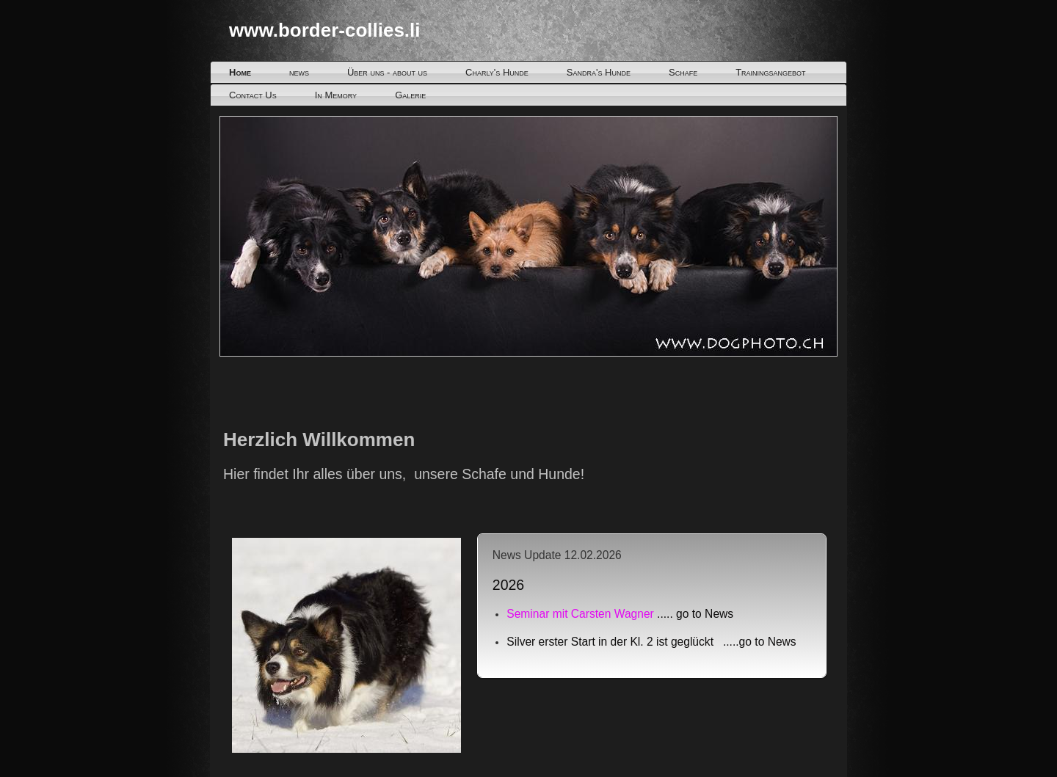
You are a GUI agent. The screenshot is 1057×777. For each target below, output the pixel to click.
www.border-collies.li (325, 30)
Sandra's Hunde (599, 72)
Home (240, 72)
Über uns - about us (387, 72)
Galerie (410, 95)
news (299, 72)
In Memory (336, 95)
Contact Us (253, 95)
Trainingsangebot (770, 72)
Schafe (683, 72)
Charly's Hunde (496, 72)
